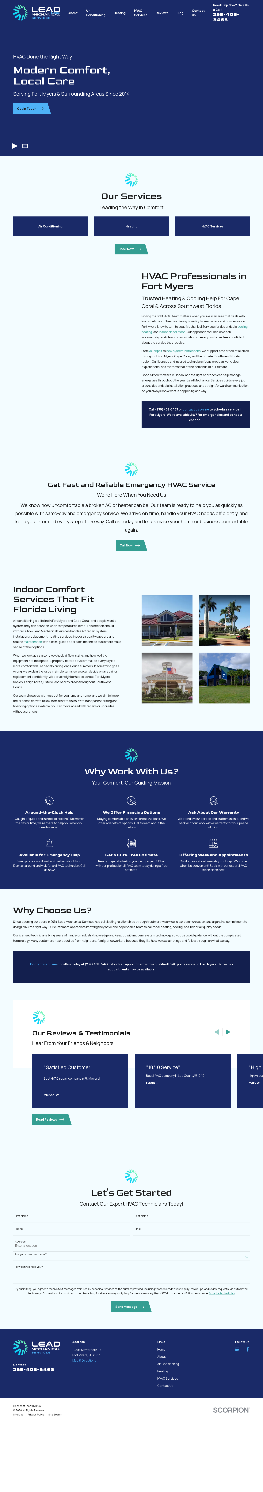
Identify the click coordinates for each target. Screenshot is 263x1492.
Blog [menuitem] (180, 13)
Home (161, 1424)
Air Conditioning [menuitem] (95, 13)
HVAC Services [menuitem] (140, 13)
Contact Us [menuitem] (198, 13)
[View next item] (228, 1106)
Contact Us (165, 1460)
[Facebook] (248, 1424)
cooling (248, 401)
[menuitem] (18, 1489)
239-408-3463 (226, 17)
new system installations (189, 425)
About (161, 1431)
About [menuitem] (73, 13)
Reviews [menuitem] (162, 13)
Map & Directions (84, 1435)
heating (152, 406)
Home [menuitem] (55, 13)
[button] (25, 146)
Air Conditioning (168, 1438)
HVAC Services (167, 1453)
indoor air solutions (178, 406)
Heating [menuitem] (120, 13)
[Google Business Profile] (237, 1424)
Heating (162, 1446)
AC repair (161, 425)
